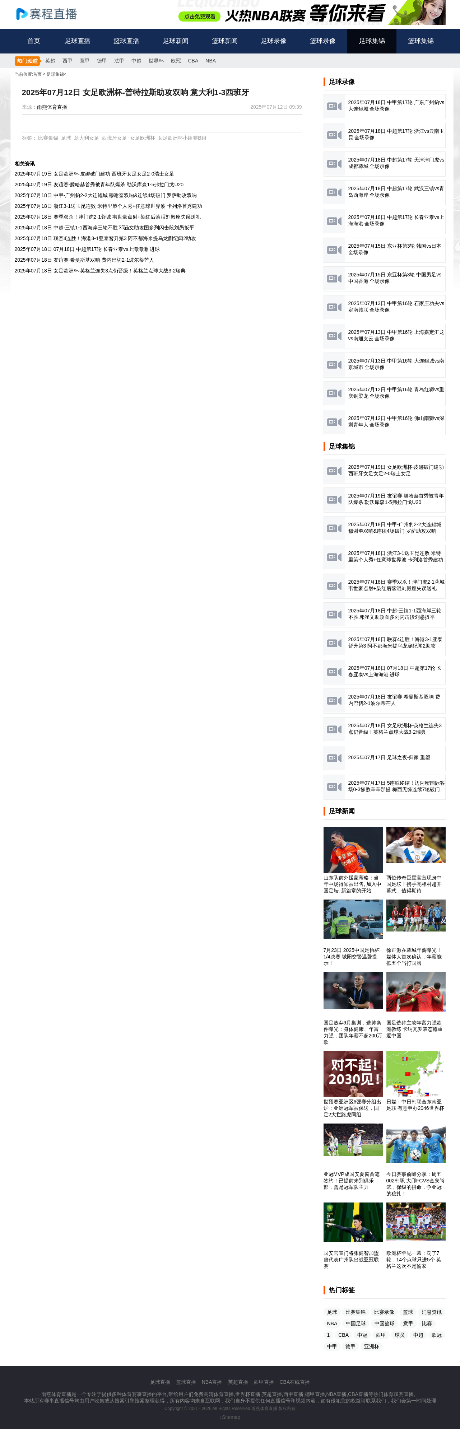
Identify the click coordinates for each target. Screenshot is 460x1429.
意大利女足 (86, 138)
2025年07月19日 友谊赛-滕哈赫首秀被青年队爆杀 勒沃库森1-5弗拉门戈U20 (99, 184)
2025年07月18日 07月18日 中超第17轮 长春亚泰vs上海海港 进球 (87, 249)
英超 (50, 61)
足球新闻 (176, 41)
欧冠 (176, 61)
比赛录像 (384, 1312)
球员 (400, 1335)
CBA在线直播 (295, 1382)
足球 (66, 138)
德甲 (102, 61)
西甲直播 (264, 1382)
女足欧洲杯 (142, 138)
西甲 (67, 61)
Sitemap (231, 1417)
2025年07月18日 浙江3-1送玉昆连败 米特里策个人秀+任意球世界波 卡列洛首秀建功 (108, 206)
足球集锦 (372, 41)
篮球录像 (323, 41)
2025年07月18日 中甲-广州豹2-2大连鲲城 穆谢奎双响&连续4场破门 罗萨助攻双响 (106, 195)
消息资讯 (432, 1312)
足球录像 (274, 41)
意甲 (85, 61)
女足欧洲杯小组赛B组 (182, 138)
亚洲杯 (371, 1346)
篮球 (408, 1312)
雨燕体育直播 (52, 107)
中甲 (332, 1346)
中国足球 (356, 1323)
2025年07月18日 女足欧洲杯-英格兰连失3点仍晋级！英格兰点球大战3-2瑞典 (100, 271)
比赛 (427, 1323)
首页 (33, 41)
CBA (193, 61)
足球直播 (77, 41)
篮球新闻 (225, 41)
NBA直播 (212, 1382)
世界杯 (156, 61)
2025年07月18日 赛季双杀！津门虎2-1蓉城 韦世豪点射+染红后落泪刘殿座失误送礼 (108, 217)
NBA (210, 61)
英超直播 (238, 1382)
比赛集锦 (48, 138)
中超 (136, 61)
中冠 (362, 1335)
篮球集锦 (421, 41)
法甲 (119, 61)
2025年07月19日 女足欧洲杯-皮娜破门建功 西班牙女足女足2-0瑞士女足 (95, 174)
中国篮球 (385, 1323)
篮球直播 (126, 41)
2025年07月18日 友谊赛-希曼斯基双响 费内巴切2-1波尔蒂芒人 (84, 260)
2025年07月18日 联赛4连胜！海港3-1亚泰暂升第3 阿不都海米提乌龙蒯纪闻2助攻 (105, 238)
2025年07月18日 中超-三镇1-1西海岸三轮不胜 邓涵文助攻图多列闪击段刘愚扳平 (105, 227)
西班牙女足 (114, 138)
